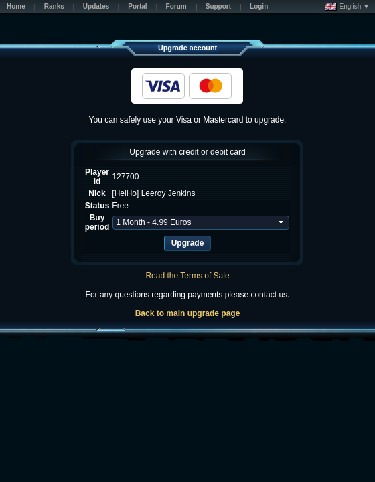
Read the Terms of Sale (187, 275)
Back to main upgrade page (187, 313)
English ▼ (347, 7)
